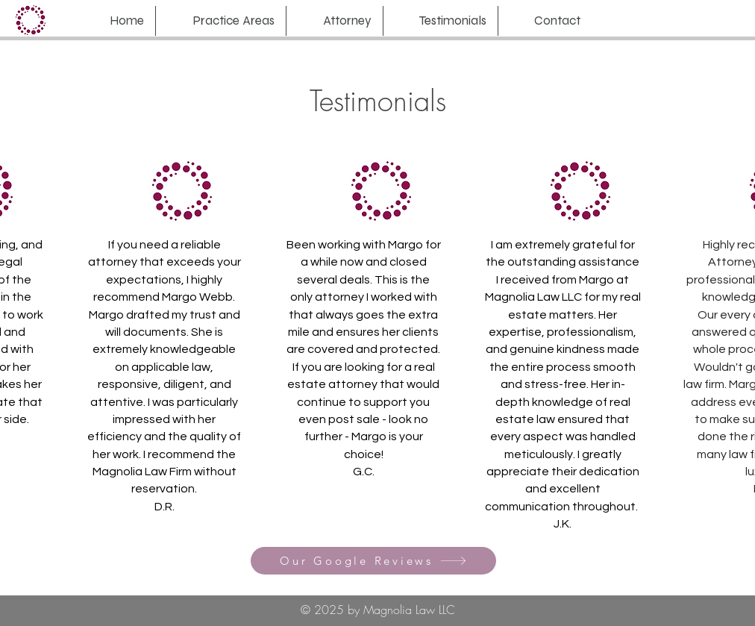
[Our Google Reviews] (373, 561)
